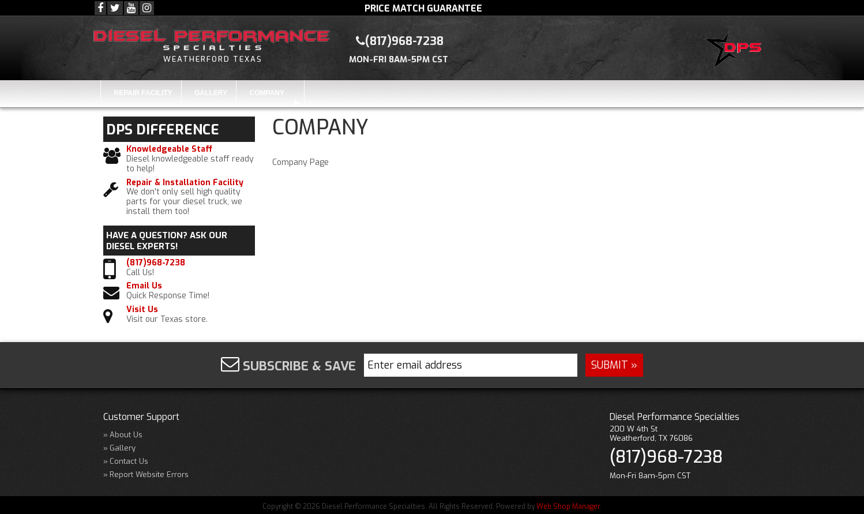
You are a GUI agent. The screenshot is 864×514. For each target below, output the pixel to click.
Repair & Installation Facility (184, 183)
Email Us (144, 286)
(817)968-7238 (155, 263)
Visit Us (142, 310)
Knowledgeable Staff (169, 150)
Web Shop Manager (568, 506)
